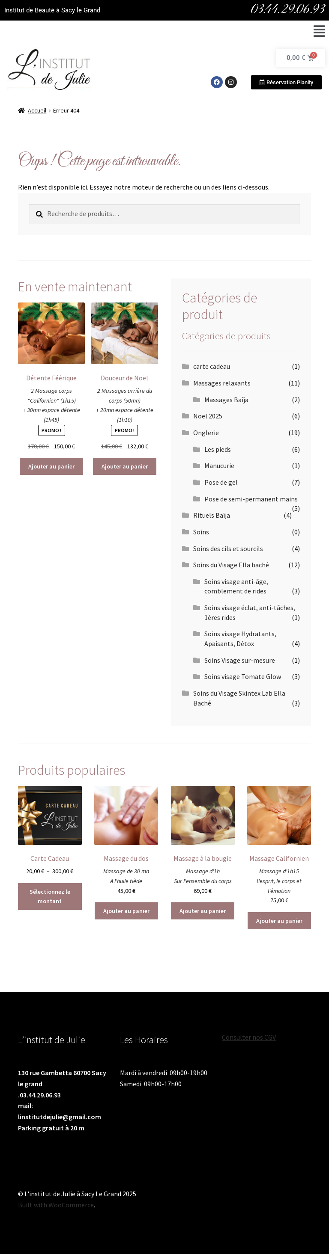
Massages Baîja (226, 399)
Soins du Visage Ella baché (231, 564)
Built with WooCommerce (56, 1205)
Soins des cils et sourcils (228, 548)
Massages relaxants (222, 383)
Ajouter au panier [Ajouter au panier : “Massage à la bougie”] (202, 911)
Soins (201, 532)
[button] (319, 31)
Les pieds (217, 449)
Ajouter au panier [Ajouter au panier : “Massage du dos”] (126, 911)
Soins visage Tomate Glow (242, 676)
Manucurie (219, 465)
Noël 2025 (207, 416)
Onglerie (206, 432)
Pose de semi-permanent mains (251, 499)
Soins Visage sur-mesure (239, 660)
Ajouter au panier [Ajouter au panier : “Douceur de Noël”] (125, 466)
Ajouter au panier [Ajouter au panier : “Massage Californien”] (279, 921)
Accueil (37, 110)
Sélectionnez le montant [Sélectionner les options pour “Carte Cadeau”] (50, 896)
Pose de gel (221, 482)
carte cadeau (211, 366)
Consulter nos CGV (249, 1037)
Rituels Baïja (211, 515)
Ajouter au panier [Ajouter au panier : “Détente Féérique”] (51, 466)
